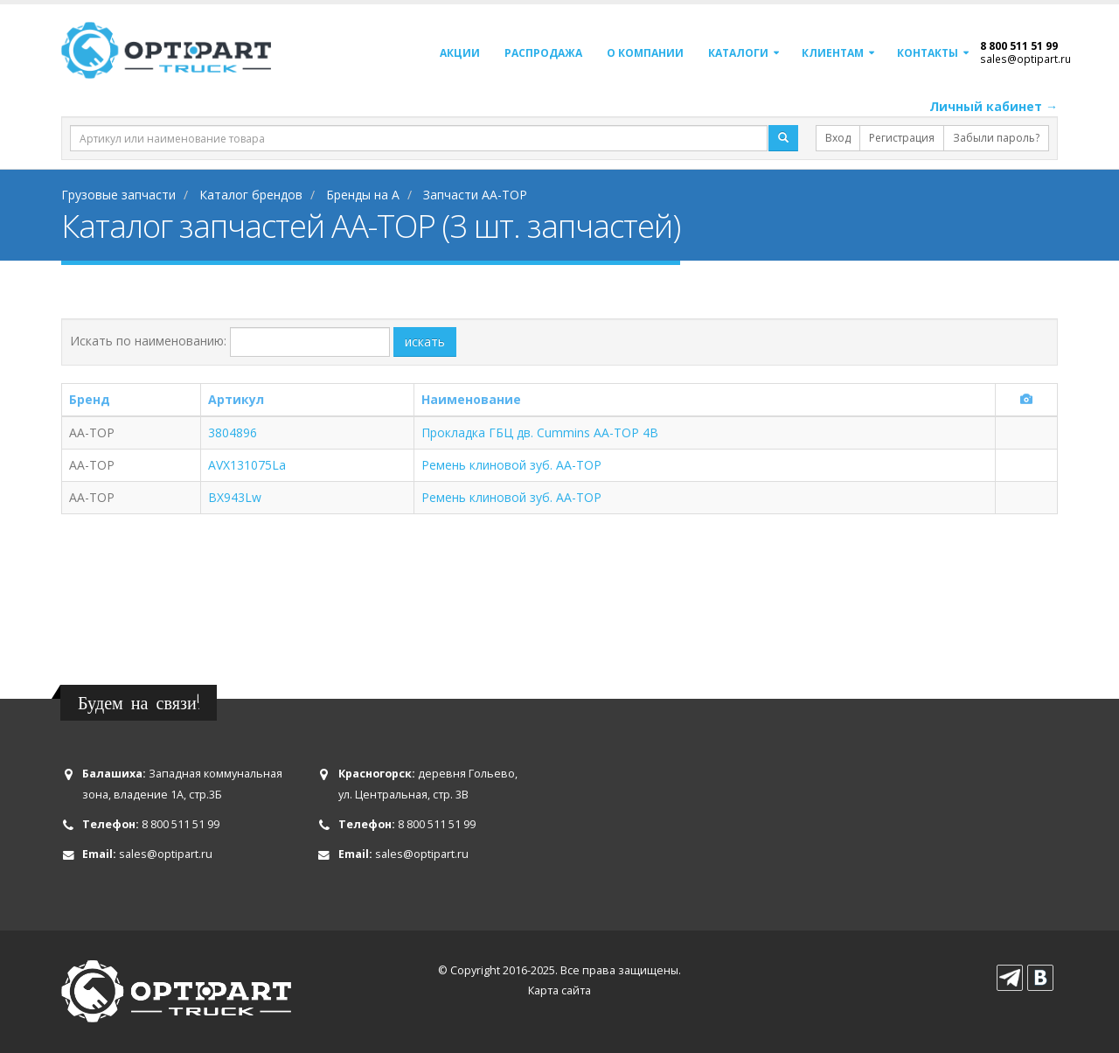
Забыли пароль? (996, 137)
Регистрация (902, 137)
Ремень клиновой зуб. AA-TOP (511, 465)
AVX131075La (247, 465)
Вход (838, 137)
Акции (460, 52)
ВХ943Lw (234, 497)
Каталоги (738, 52)
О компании (645, 52)
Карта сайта (559, 990)
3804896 (232, 432)
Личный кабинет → (993, 106)
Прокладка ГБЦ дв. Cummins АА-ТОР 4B (539, 432)
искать (425, 341)
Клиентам (833, 52)
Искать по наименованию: (148, 340)
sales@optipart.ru (1025, 59)
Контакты (927, 52)
